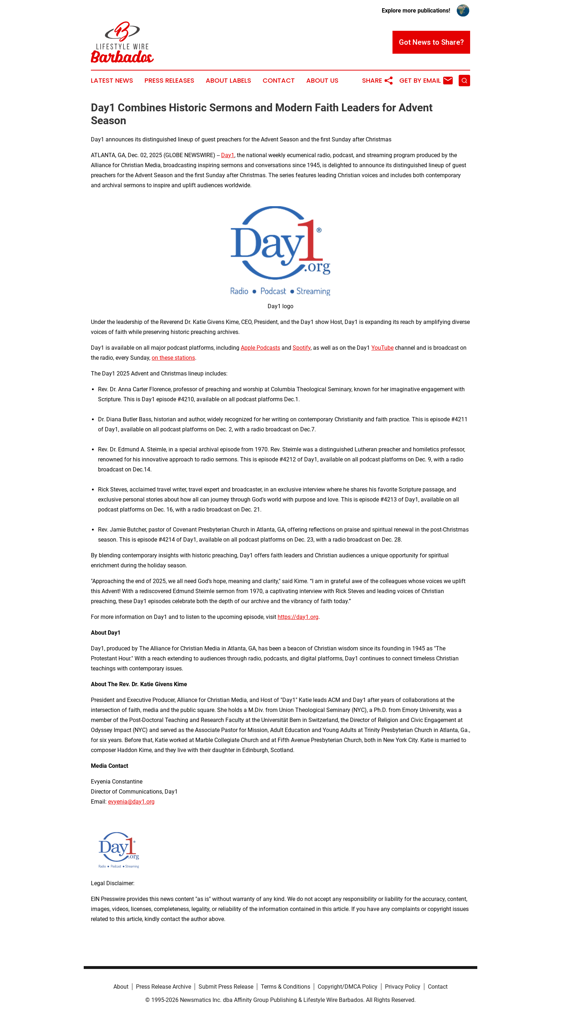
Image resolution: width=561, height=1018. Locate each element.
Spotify (302, 347)
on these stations (173, 357)
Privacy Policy (402, 986)
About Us (322, 80)
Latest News (112, 80)
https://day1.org (298, 617)
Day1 (227, 155)
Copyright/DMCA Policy (347, 986)
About (120, 986)
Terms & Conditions (285, 986)
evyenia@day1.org (131, 801)
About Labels (228, 80)
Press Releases (169, 80)
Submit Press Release (226, 986)
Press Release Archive (163, 986)
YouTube (382, 347)
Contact (279, 80)
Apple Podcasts (260, 347)
